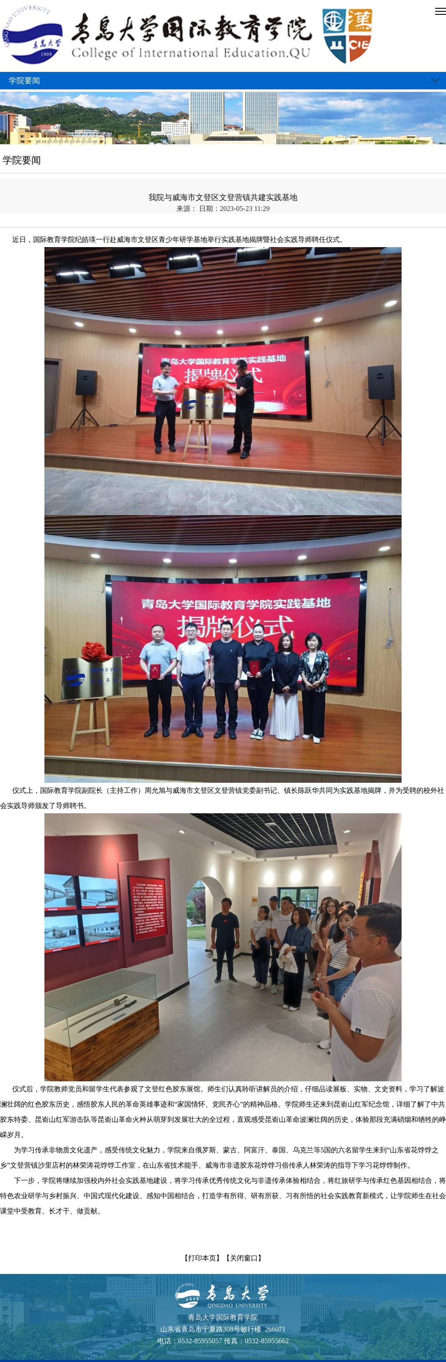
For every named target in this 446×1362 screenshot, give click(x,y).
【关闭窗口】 (244, 1258)
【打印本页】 (202, 1258)
